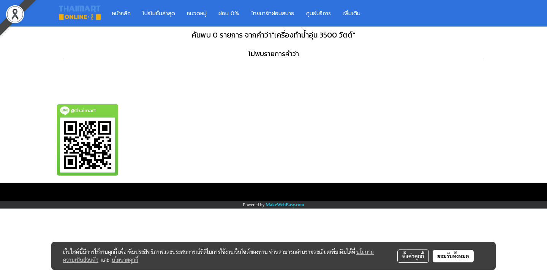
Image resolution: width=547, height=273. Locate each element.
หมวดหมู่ (197, 13)
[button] (377, 13)
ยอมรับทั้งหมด (453, 256)
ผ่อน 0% (228, 13)
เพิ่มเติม (351, 13)
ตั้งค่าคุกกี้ (413, 256)
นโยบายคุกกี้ (125, 259)
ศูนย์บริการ (318, 13)
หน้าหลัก (121, 13)
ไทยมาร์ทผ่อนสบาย (272, 13)
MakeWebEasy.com (285, 204)
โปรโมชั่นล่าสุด (158, 13)
